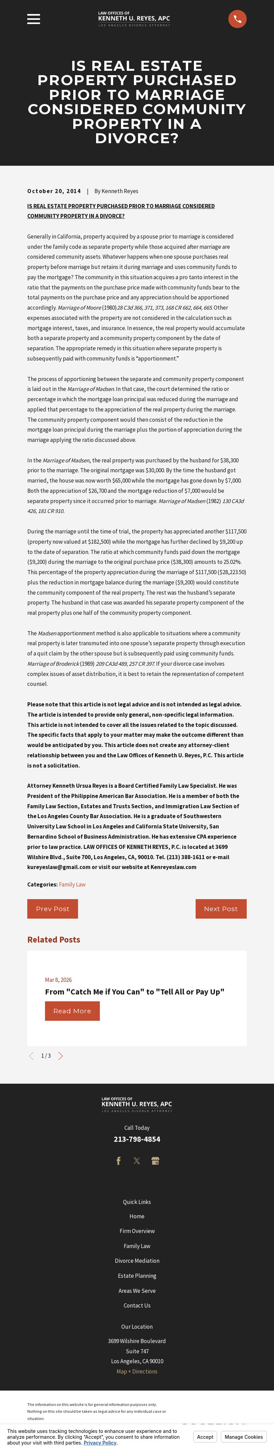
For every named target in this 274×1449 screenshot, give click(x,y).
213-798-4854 (137, 1139)
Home (137, 1216)
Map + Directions (137, 1371)
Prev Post (53, 909)
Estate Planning (137, 1275)
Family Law (72, 884)
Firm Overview (137, 1231)
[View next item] (61, 1056)
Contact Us (137, 1305)
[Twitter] (137, 1161)
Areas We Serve (137, 1291)
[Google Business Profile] (155, 1161)
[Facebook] (119, 1161)
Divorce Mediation (137, 1260)
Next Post (221, 909)
